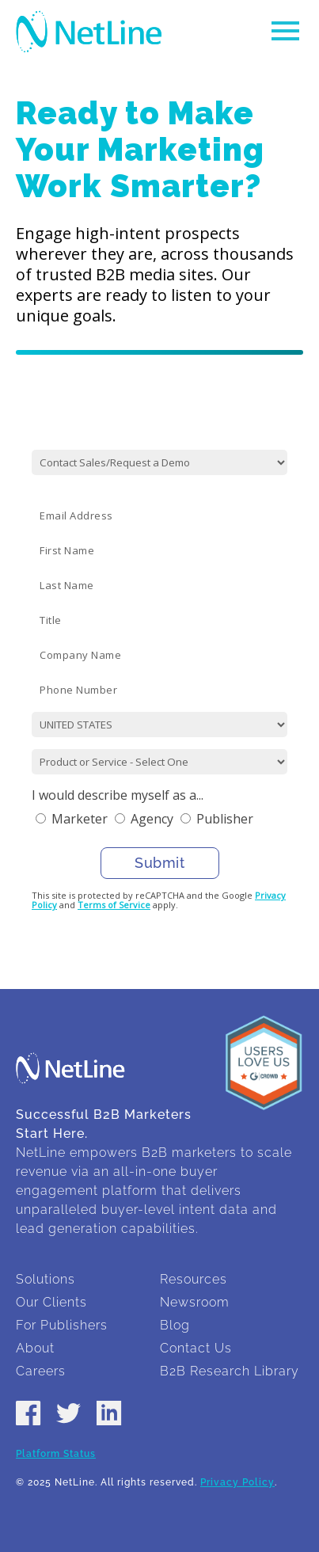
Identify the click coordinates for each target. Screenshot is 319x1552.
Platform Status (56, 1453)
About (35, 1348)
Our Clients (51, 1302)
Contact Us (196, 1348)
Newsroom (195, 1302)
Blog (175, 1325)
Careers (41, 1371)
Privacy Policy (237, 1482)
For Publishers (62, 1325)
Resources (193, 1279)
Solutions (45, 1279)
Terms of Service (114, 905)
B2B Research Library (229, 1371)
